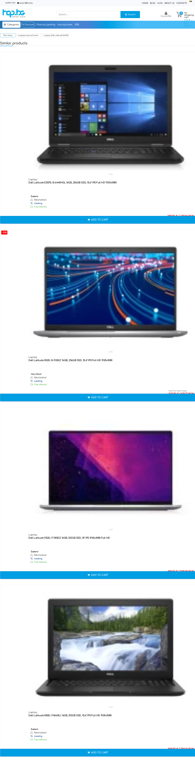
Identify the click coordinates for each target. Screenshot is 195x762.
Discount (28, 24)
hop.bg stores (65, 24)
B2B (77, 24)
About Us (169, 3)
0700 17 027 (11, 3)
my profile (166, 14)
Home (145, 3)
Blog (152, 3)
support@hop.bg (25, 3)
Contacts (181, 3)
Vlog (159, 3)
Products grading (46, 24)
